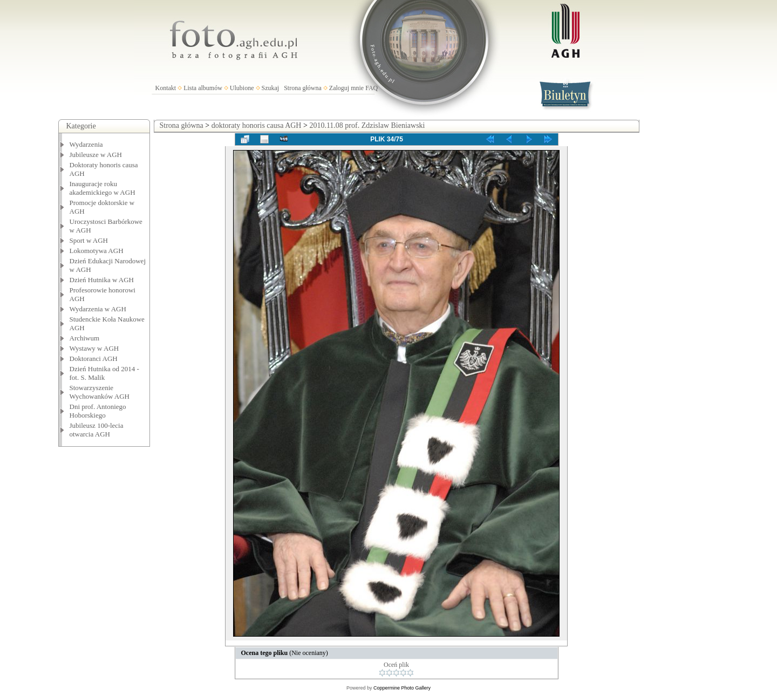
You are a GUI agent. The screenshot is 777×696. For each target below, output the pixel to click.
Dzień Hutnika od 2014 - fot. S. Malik (104, 373)
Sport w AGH (89, 240)
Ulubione (242, 88)
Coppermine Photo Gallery (402, 688)
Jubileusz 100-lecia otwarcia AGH (97, 429)
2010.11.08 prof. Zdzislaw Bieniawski (367, 125)
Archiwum (85, 338)
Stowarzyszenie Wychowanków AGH (100, 392)
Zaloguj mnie (346, 88)
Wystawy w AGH (94, 348)
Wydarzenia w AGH (98, 309)
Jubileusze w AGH (96, 155)
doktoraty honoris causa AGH (257, 125)
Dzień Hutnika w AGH (102, 280)
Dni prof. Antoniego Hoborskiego (98, 410)
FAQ (371, 88)
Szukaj (271, 88)
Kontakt (165, 88)
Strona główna (303, 88)
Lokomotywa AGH (97, 251)
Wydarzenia (86, 144)
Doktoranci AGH (94, 358)
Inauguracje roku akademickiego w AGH (102, 188)
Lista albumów (202, 88)
